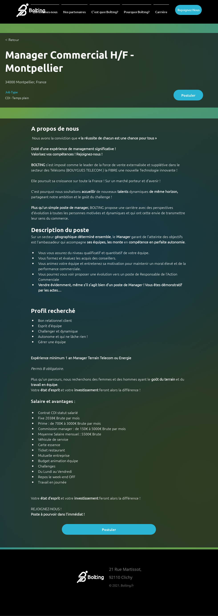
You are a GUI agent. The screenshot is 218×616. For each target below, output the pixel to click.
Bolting (95, 576)
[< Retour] (21, 40)
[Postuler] (188, 95)
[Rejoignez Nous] (188, 10)
